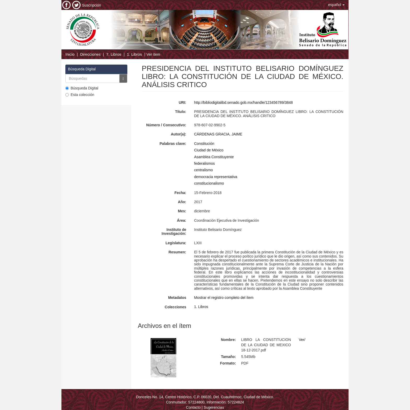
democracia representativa (215, 177)
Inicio (70, 54)
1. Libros (134, 54)
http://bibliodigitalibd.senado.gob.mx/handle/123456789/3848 (243, 102)
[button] (336, 4)
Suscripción (91, 5)
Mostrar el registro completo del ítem (223, 297)
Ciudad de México (208, 150)
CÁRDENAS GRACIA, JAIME (218, 134)
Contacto (193, 407)
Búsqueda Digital (81, 88)
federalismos (204, 163)
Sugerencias (214, 407)
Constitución (204, 143)
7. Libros (113, 54)
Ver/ (302, 340)
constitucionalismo (209, 183)
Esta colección (79, 95)
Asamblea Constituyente (214, 157)
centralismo (203, 170)
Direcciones (90, 54)
